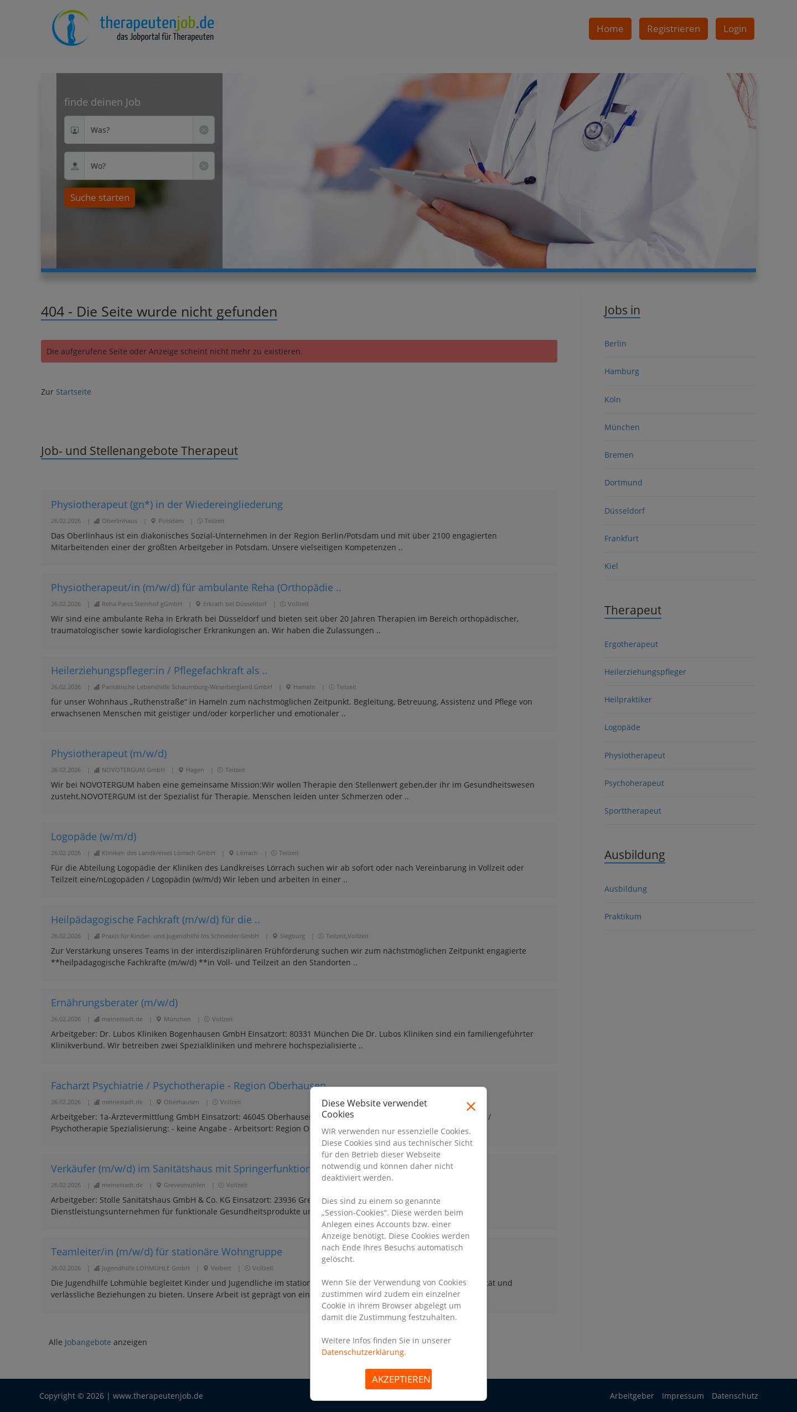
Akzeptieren (401, 1379)
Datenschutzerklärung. (364, 1352)
